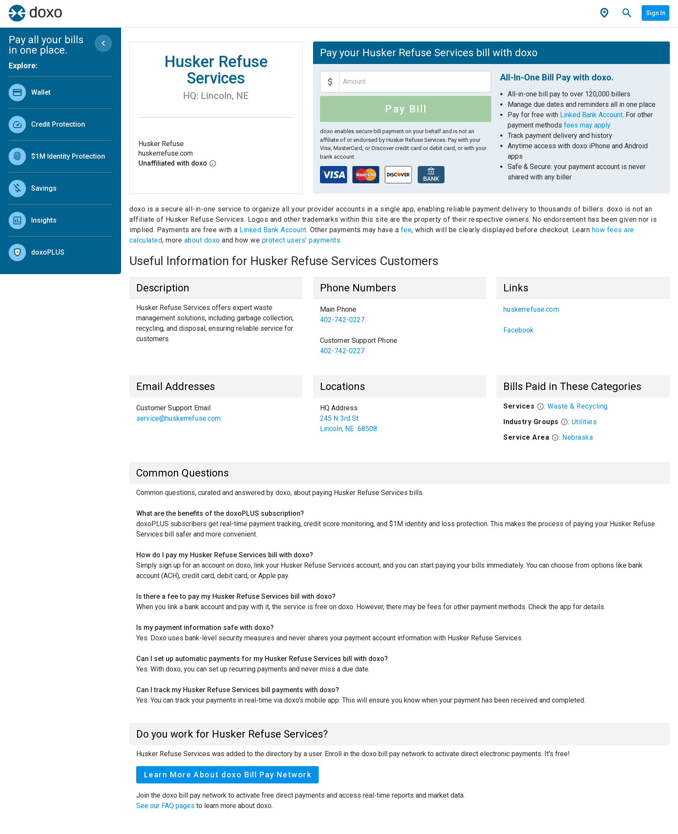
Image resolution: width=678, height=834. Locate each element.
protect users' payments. (302, 240)
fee (406, 230)
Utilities (584, 422)
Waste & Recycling (577, 406)
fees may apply (587, 125)
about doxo (202, 240)
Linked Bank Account (591, 115)
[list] (60, 170)
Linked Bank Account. (275, 230)
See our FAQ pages (166, 806)
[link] (60, 92)
